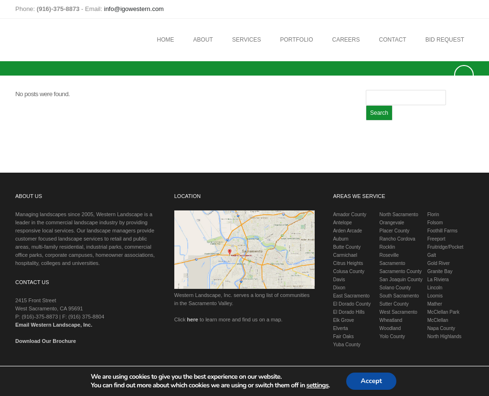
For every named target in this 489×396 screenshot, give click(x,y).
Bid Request (444, 39)
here (192, 319)
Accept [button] (371, 380)
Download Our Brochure (45, 341)
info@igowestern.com (134, 8)
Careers (346, 39)
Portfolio (296, 39)
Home (165, 39)
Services (246, 39)
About (203, 39)
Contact (392, 39)
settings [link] (318, 385)
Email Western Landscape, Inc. (53, 325)
